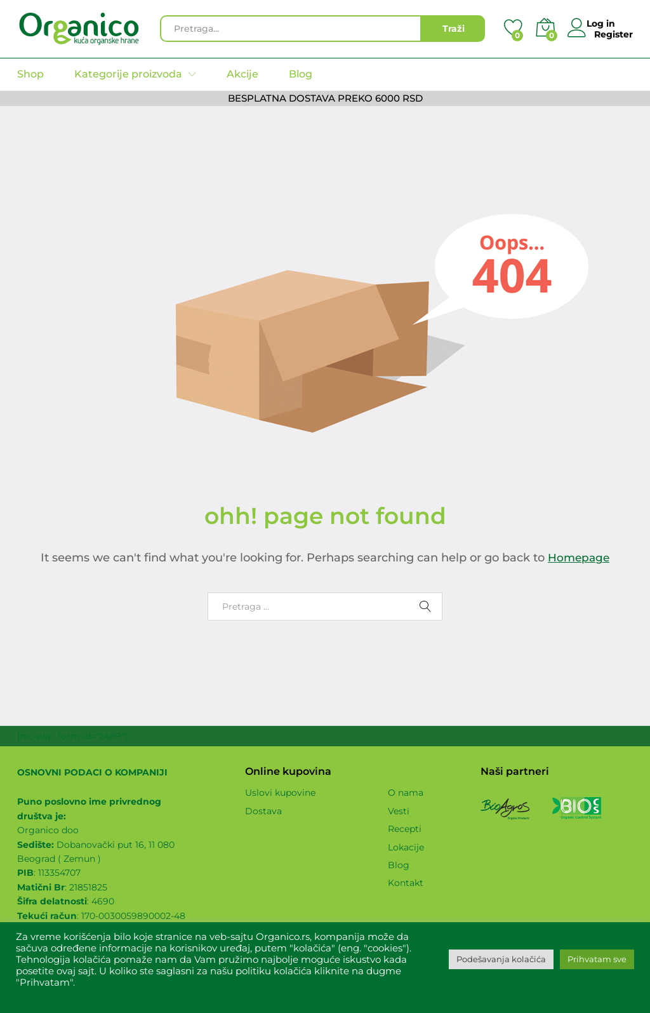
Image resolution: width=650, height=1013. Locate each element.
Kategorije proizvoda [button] (128, 74)
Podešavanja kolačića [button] (501, 959)
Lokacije (406, 847)
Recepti (404, 829)
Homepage (579, 558)
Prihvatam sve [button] (597, 959)
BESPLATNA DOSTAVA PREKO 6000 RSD (325, 98)
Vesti (398, 811)
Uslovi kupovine (280, 792)
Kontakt (405, 883)
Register (613, 34)
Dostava (263, 811)
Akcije (242, 74)
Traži (453, 28)
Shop (30, 74)
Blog (300, 74)
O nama (405, 792)
